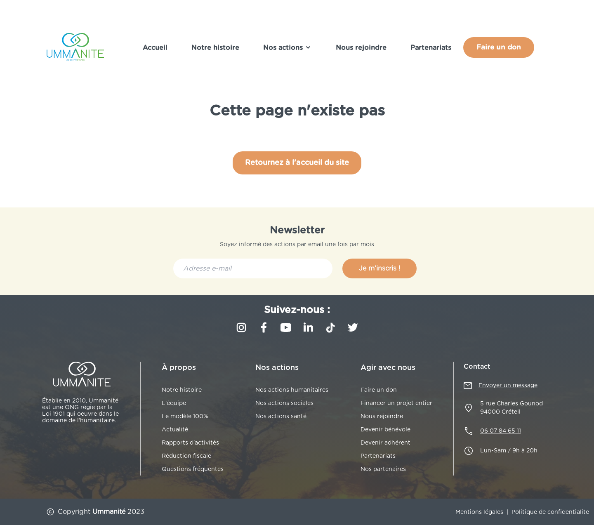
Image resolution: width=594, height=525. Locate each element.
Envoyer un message (507, 385)
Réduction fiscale (186, 456)
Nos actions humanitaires (291, 390)
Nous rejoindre (361, 48)
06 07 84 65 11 (500, 431)
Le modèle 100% (185, 416)
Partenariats (430, 48)
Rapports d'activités (190, 443)
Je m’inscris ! (379, 268)
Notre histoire (215, 48)
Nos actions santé (280, 416)
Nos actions (287, 47)
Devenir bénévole (385, 430)
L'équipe (174, 403)
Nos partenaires (383, 469)
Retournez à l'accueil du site (297, 163)
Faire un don (498, 47)
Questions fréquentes (193, 469)
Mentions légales (479, 512)
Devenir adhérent (385, 443)
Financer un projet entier (396, 403)
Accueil (155, 48)
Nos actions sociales (284, 403)
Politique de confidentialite (550, 512)
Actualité (175, 430)
